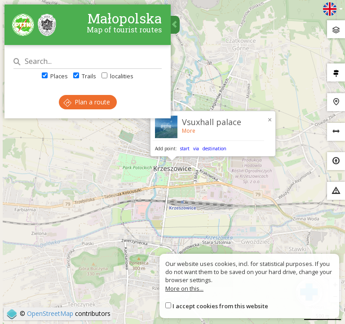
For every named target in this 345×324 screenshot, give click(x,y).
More (188, 131)
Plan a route (86, 102)
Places (55, 76)
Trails (84, 76)
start (185, 148)
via (196, 148)
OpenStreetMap (50, 313)
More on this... (184, 288)
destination (214, 148)
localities (117, 76)
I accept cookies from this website (220, 306)
